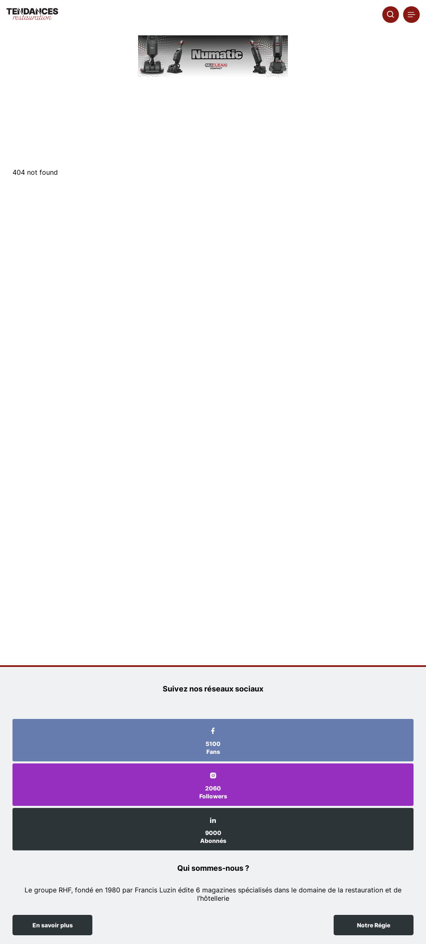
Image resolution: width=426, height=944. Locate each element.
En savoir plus (52, 925)
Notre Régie (373, 925)
